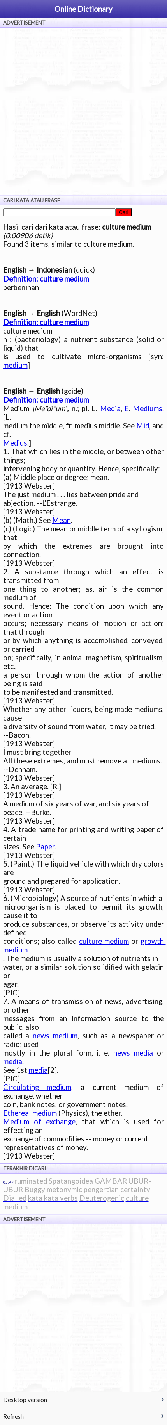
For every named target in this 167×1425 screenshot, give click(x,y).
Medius (15, 443)
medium (15, 365)
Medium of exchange (39, 1121)
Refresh (13, 1416)
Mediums (147, 408)
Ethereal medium (30, 1113)
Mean (61, 520)
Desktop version (25, 1399)
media (12, 1061)
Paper (45, 846)
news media (133, 1053)
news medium (55, 1035)
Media (110, 408)
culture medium (104, 941)
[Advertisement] (83, 111)
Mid (142, 425)
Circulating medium (37, 1087)
